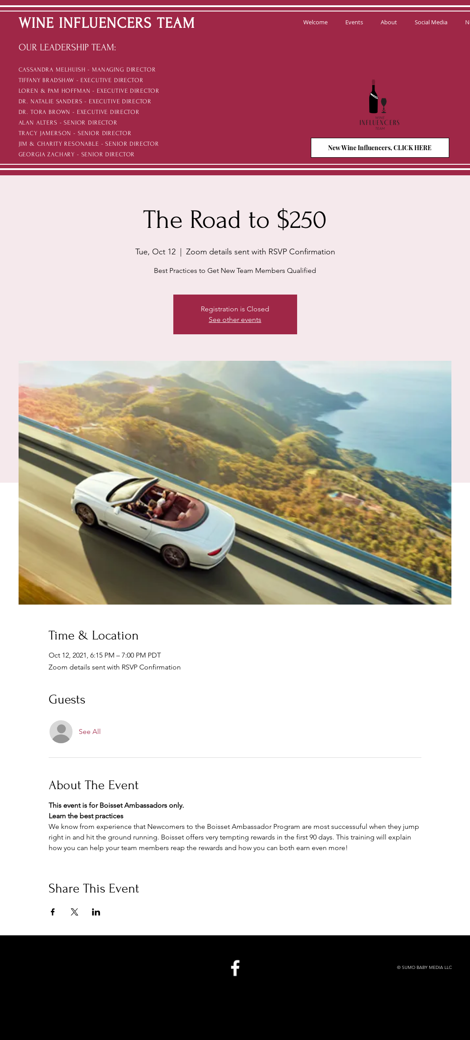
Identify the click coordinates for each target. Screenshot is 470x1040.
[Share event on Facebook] (53, 911)
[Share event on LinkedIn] (96, 911)
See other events (235, 319)
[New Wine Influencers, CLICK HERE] (380, 148)
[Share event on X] (74, 911)
